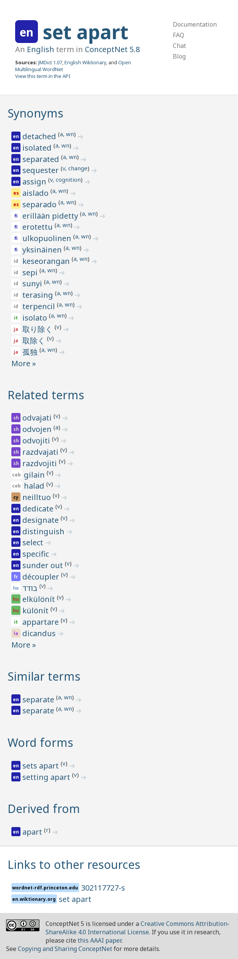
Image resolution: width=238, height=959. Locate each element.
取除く (34, 340)
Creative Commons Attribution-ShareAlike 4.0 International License (137, 927)
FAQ (178, 35)
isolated (37, 148)
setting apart (47, 777)
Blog (179, 56)
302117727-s (103, 888)
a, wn (67, 134)
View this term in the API (42, 76)
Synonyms (35, 113)
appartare (41, 622)
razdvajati (41, 452)
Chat (179, 45)
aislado (36, 193)
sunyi (33, 283)
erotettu (38, 227)
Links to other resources (74, 864)
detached (40, 136)
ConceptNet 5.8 (112, 49)
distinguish (44, 531)
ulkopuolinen (47, 238)
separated (41, 159)
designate (41, 520)
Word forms (40, 742)
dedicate (38, 508)
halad (35, 486)
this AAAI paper (99, 940)
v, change (75, 168)
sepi (30, 272)
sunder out (43, 565)
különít (36, 610)
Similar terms (44, 676)
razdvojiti (40, 463)
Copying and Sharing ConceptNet (65, 949)
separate (39, 699)
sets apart (41, 766)
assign (35, 181)
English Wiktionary (85, 62)
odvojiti (37, 440)
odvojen (37, 429)
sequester (41, 170)
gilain (35, 475)
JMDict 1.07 (50, 62)
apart (33, 832)
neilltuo (37, 497)
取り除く (38, 329)
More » (23, 363)
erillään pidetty (51, 216)
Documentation (195, 24)
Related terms (46, 395)
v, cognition (65, 179)
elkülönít (39, 599)
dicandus (40, 633)
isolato (35, 318)
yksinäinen (43, 250)
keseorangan (47, 261)
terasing (38, 295)
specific (36, 554)
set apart (85, 32)
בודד (30, 588)
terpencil (39, 306)
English (40, 49)
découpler (41, 577)
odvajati (37, 418)
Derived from (44, 808)
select (33, 542)
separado (40, 204)
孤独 (30, 352)
